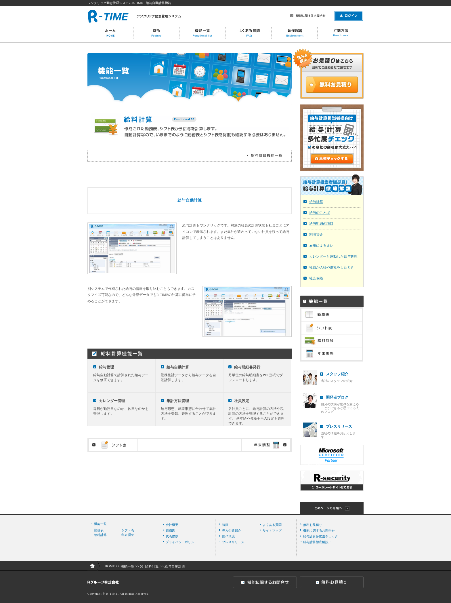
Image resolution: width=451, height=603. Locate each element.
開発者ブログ (337, 397)
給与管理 (106, 367)
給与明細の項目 (321, 224)
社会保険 (316, 278)
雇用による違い (321, 246)
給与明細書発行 (247, 367)
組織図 (170, 530)
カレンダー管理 (112, 401)
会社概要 (172, 524)
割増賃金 (316, 235)
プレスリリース (339, 426)
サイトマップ (272, 530)
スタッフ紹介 (337, 374)
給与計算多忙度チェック (320, 536)
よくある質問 (272, 524)
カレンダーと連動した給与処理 (333, 256)
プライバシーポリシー (181, 542)
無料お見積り (312, 524)
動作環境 (228, 536)
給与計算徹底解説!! (316, 542)
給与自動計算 (178, 367)
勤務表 (99, 530)
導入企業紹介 (231, 530)
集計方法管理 (178, 401)
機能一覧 (100, 524)
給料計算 (100, 535)
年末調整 (127, 535)
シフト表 (127, 530)
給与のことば (319, 213)
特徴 (225, 524)
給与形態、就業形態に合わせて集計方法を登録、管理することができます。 (188, 414)
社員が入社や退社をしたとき (331, 267)
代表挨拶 (172, 536)
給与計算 (316, 202)
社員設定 (241, 401)
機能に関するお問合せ (319, 530)
